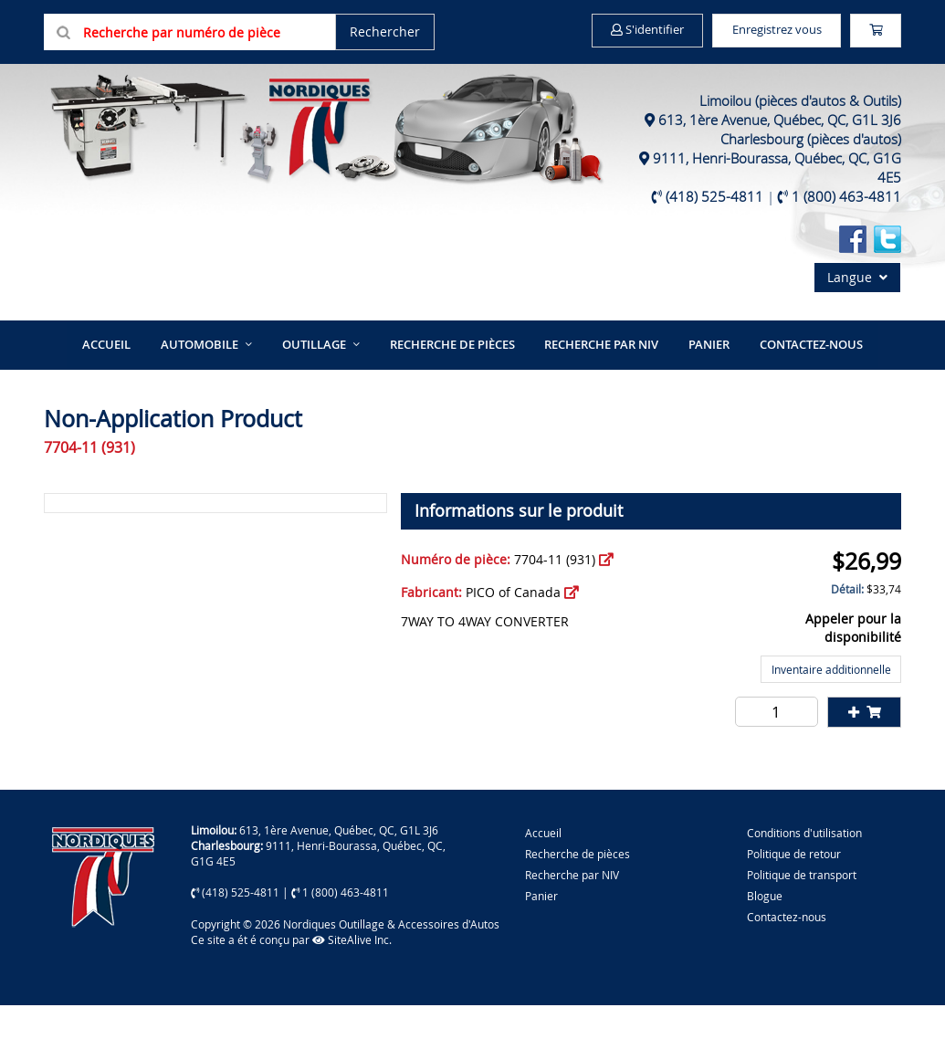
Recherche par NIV (595, 379)
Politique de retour (794, 887)
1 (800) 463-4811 (846, 233)
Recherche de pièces (453, 379)
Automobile (215, 379)
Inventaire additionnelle (831, 703)
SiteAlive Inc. (352, 973)
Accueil (128, 379)
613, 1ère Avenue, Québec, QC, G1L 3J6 (779, 156)
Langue (857, 313)
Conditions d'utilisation (804, 866)
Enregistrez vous (777, 30)
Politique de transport (801, 908)
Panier (541, 929)
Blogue (764, 929)
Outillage (321, 379)
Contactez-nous (792, 379)
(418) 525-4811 (714, 233)
